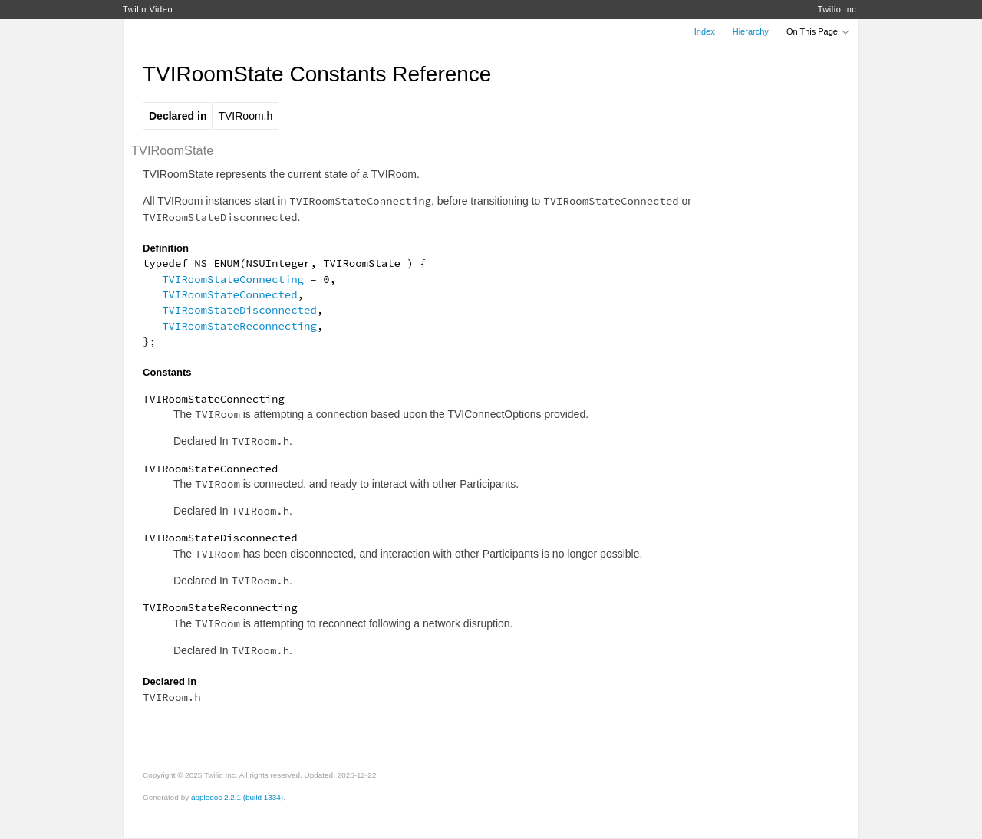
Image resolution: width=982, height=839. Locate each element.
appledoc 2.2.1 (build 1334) (237, 797)
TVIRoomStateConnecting (233, 279)
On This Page (818, 31)
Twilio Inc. (838, 9)
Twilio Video (148, 9)
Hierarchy (751, 31)
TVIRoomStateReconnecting (239, 326)
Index (704, 31)
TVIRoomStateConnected (229, 294)
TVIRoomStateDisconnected (239, 310)
